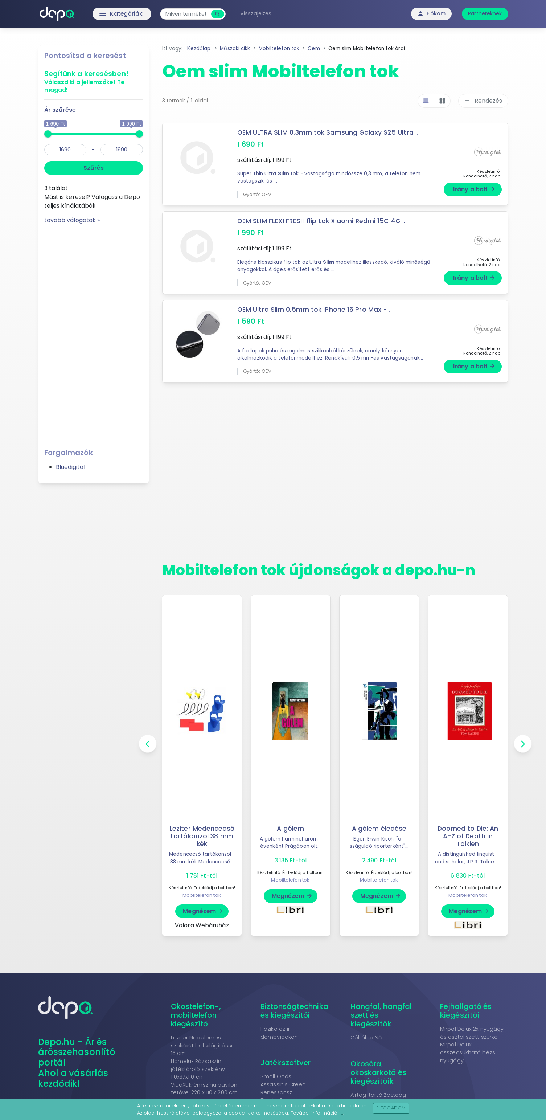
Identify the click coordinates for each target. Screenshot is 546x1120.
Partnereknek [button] (485, 13)
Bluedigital (70, 467)
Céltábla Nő (366, 1037)
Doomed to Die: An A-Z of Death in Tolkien (468, 836)
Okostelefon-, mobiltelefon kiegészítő (196, 1015)
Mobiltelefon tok (201, 895)
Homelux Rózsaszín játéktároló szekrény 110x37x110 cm (198, 1069)
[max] (121, 149)
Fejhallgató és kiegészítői (466, 1010)
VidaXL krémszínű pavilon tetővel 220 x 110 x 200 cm (204, 1088)
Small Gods (275, 1076)
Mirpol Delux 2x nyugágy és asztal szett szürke (472, 1033)
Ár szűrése (60, 110)
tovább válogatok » (72, 220)
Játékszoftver (285, 1063)
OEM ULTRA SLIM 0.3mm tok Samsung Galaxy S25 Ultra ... (328, 132)
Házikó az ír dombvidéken (279, 1033)
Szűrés (93, 168)
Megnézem (203, 911)
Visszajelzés (256, 13)
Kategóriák (106, 13)
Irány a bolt (474, 189)
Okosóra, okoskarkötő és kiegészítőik (378, 1072)
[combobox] (188, 14)
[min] (65, 149)
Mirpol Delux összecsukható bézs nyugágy (467, 1052)
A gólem (290, 828)
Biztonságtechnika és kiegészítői (294, 1010)
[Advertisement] (93, 333)
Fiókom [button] (431, 13)
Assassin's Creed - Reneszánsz (285, 1088)
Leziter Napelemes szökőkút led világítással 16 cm (203, 1045)
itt (341, 1112)
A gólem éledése (379, 828)
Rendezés (483, 101)
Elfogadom (391, 1107)
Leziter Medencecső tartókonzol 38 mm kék (201, 836)
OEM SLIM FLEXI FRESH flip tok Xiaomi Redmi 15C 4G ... (322, 221)
